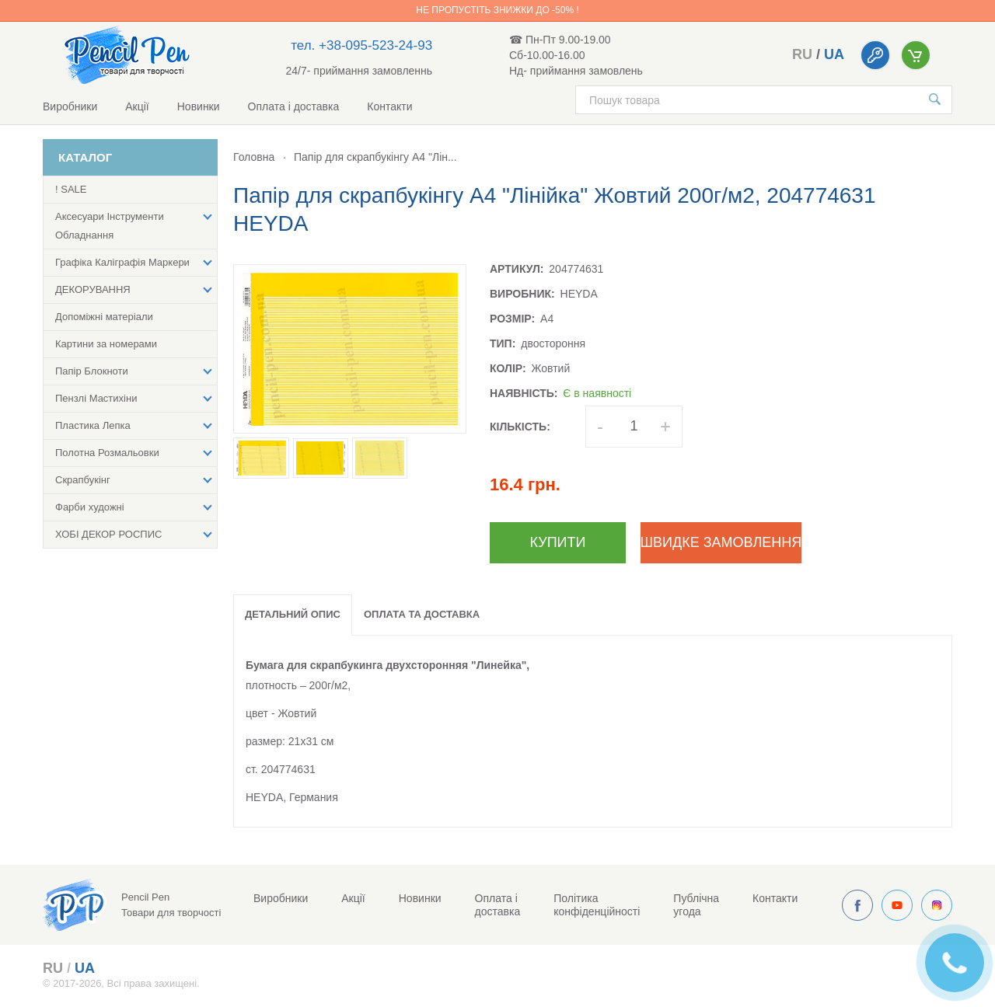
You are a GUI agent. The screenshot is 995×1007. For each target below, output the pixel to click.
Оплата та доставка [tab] (422, 614)
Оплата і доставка (294, 106)
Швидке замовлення (721, 542)
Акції (136, 106)
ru (802, 54)
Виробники (70, 106)
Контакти (389, 106)
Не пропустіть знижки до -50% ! (497, 10)
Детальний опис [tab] (292, 614)
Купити (558, 542)
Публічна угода (696, 905)
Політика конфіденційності (596, 905)
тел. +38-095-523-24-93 (361, 45)
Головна (253, 157)
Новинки (198, 106)
